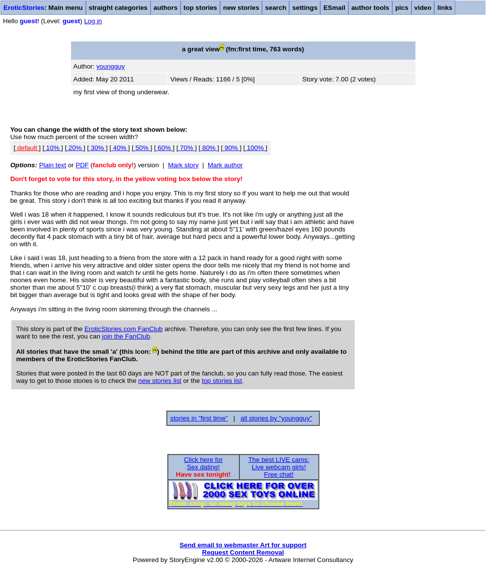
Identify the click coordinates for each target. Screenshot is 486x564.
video (423, 7)
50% (142, 147)
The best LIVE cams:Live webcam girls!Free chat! (278, 467)
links (444, 7)
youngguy (110, 66)
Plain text (52, 165)
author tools (370, 7)
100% (255, 147)
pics (402, 7)
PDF (82, 165)
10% (52, 147)
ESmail (334, 7)
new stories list (159, 380)
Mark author (225, 165)
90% (231, 147)
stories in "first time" (199, 418)
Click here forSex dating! (203, 463)
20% (75, 147)
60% (164, 147)
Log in (93, 21)
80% (208, 147)
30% (97, 147)
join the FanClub (126, 336)
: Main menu (43, 7)
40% (120, 147)
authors (165, 7)
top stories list (222, 380)
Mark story (183, 165)
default (26, 147)
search (275, 7)
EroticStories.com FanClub (123, 329)
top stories (200, 7)
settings (304, 7)
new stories (241, 7)
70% (186, 147)
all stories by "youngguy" (276, 418)
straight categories (118, 7)
